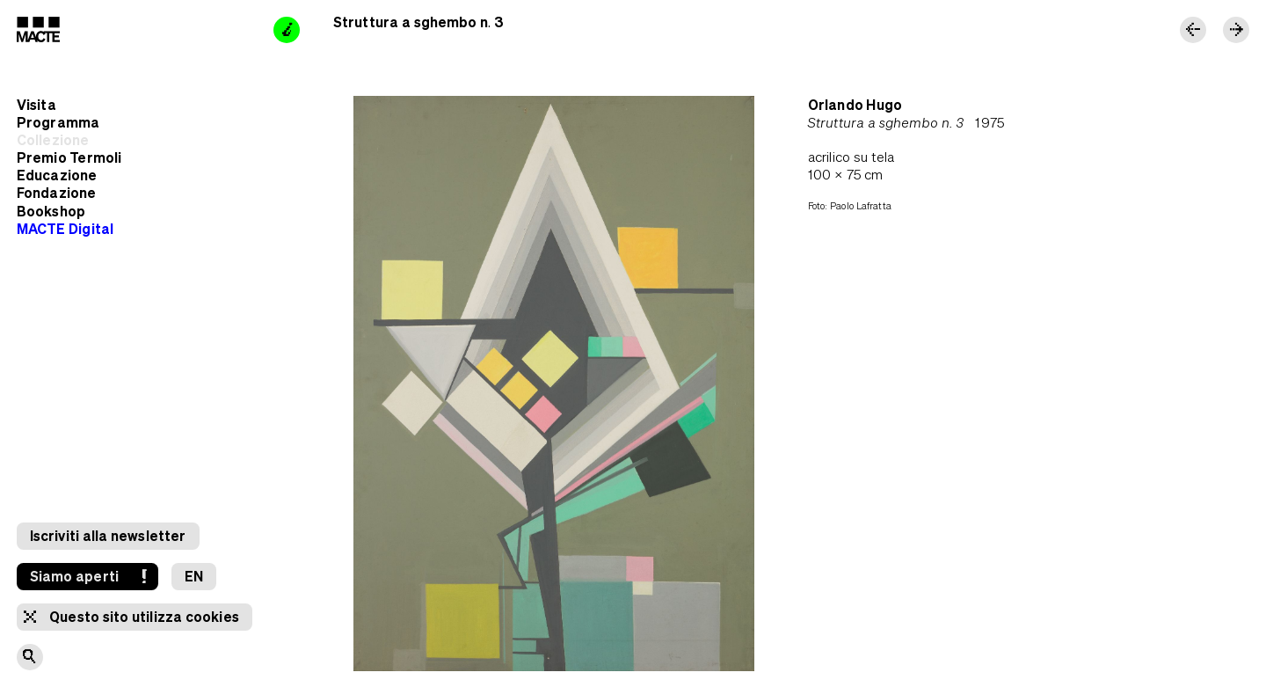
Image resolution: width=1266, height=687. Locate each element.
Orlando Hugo (855, 105)
